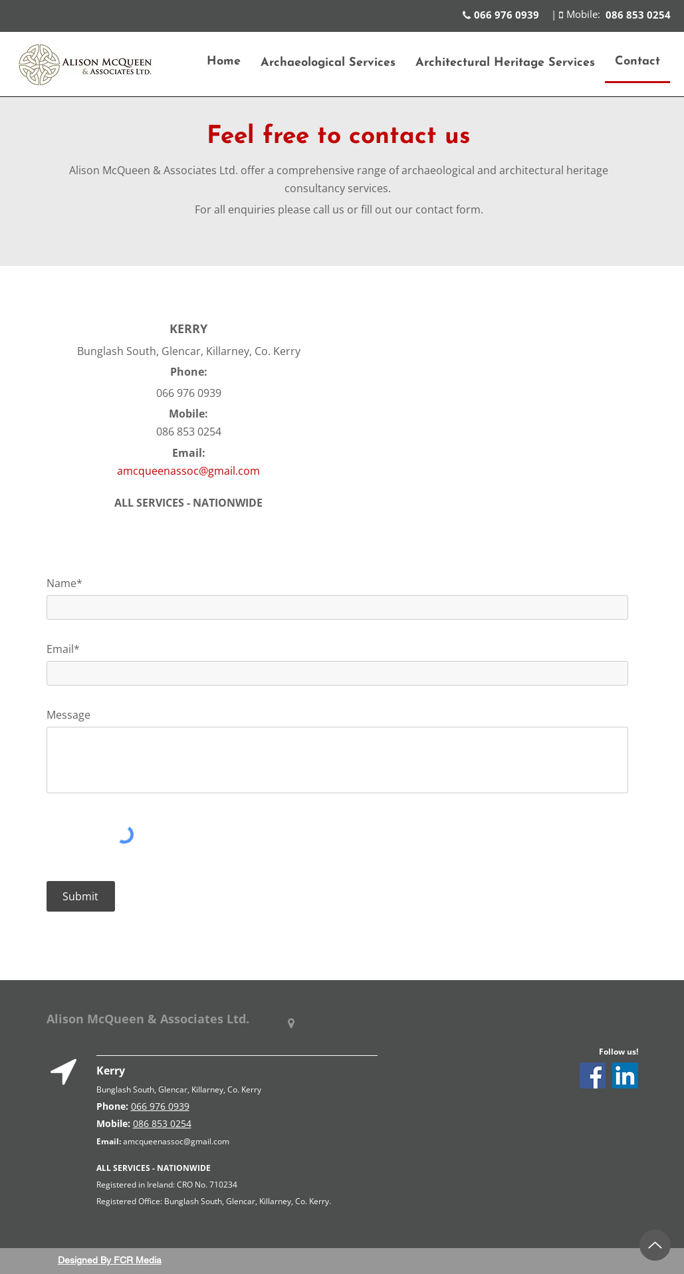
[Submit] (81, 896)
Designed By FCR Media (110, 1260)
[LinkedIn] (625, 1075)
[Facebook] (593, 1075)
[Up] (655, 1245)
